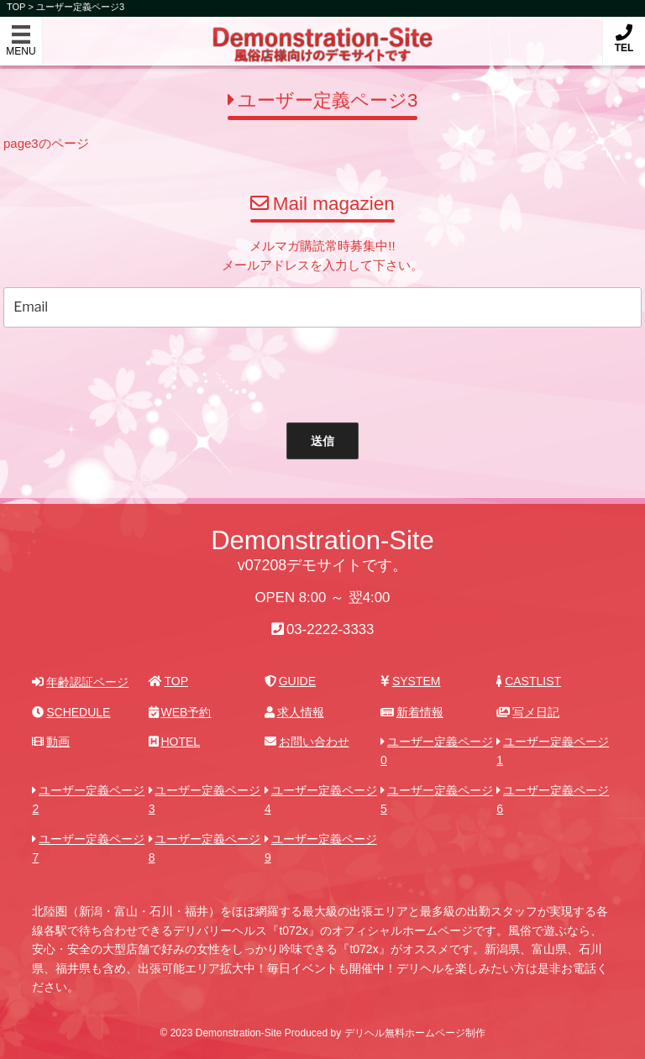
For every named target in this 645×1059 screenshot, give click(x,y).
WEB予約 (180, 712)
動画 (51, 741)
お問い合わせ (307, 741)
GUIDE (290, 681)
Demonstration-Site (323, 32)
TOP (168, 681)
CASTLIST (528, 681)
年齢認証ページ (80, 682)
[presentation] (307, 371)
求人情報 (294, 712)
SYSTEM (410, 681)
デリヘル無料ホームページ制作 (414, 1033)
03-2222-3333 (330, 629)
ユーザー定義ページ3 (80, 7)
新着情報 (411, 712)
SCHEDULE (71, 712)
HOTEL (174, 741)
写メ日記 (527, 712)
